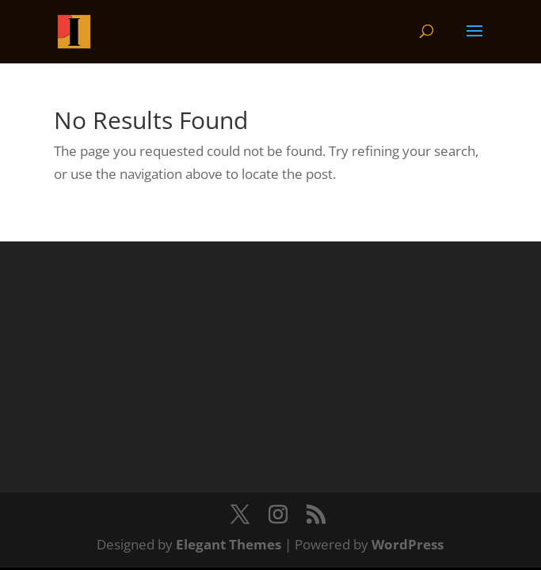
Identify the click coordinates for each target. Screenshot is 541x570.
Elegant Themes (228, 544)
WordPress (407, 544)
